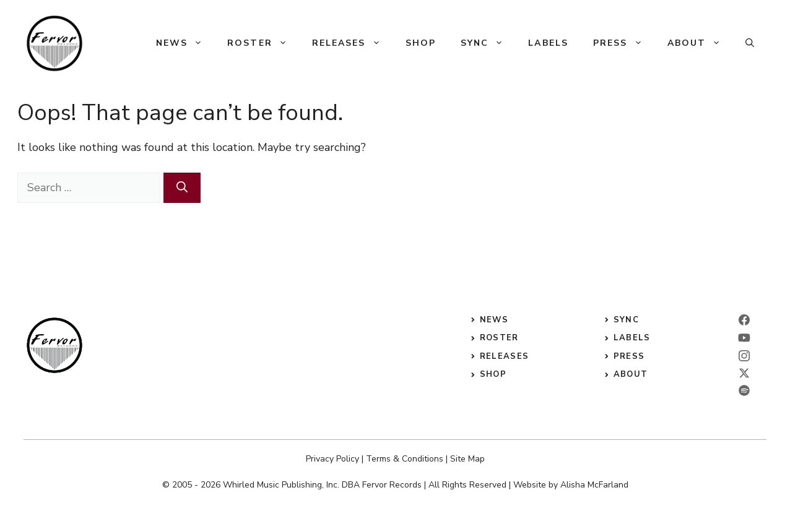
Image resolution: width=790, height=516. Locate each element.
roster (499, 337)
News (185, 43)
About (700, 43)
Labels (548, 43)
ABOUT (631, 374)
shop (493, 374)
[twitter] (744, 373)
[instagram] (744, 355)
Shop (421, 43)
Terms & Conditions (404, 459)
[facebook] (744, 319)
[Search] (182, 188)
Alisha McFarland (594, 485)
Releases (352, 43)
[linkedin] (744, 338)
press (629, 356)
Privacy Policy (332, 459)
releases (504, 356)
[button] (749, 43)
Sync (488, 43)
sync (626, 319)
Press (624, 43)
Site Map (467, 459)
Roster (263, 43)
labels (632, 337)
